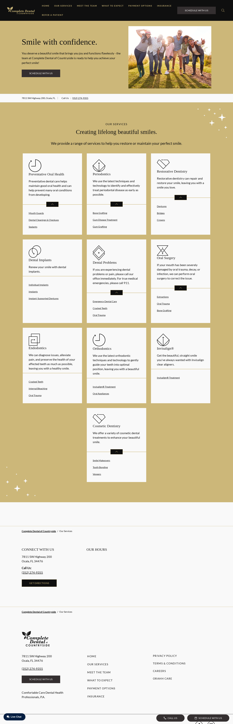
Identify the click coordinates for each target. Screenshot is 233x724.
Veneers (97, 474)
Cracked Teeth (100, 308)
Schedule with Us (196, 10)
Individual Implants (38, 284)
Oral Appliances (101, 393)
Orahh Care (162, 678)
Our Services (63, 5)
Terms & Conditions (169, 663)
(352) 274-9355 (80, 98)
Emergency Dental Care (105, 301)
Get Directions (39, 583)
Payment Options (140, 5)
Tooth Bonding (100, 467)
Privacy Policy (165, 655)
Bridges (161, 213)
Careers (159, 671)
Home (45, 5)
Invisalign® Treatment (104, 386)
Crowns (161, 219)
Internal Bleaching (38, 388)
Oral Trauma (99, 315)
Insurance (164, 5)
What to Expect (113, 5)
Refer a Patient (52, 15)
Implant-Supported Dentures (44, 298)
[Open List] (52, 204)
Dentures (162, 206)
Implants (33, 291)
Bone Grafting (100, 213)
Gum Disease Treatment (105, 219)
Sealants (33, 226)
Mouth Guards (36, 213)
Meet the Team (87, 5)
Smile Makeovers (101, 460)
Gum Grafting (100, 226)
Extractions (163, 296)
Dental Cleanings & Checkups (44, 219)
